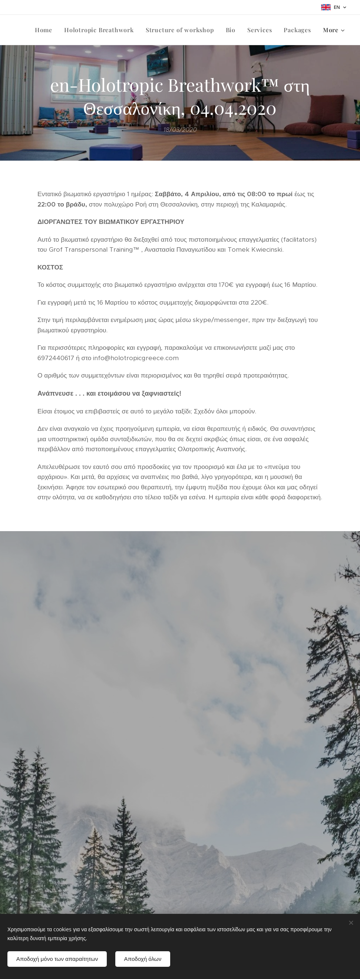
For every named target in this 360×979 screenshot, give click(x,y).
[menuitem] (45, 30)
